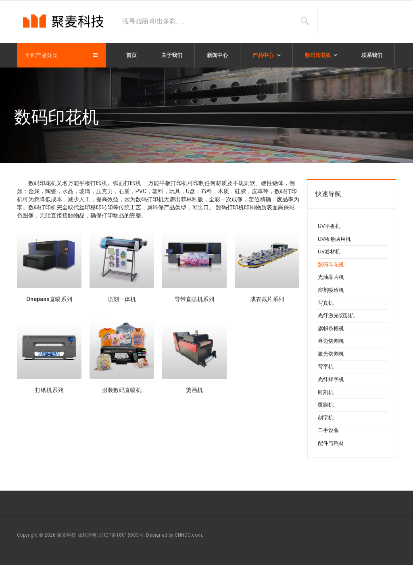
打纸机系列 (49, 390)
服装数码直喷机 (122, 390)
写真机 (326, 303)
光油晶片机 (331, 277)
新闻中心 (217, 55)
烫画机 (194, 390)
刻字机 (326, 418)
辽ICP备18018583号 (121, 535)
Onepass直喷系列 (49, 299)
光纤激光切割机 (336, 315)
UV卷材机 (329, 252)
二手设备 (328, 430)
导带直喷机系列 (194, 299)
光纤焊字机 (331, 379)
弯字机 (326, 366)
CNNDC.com (188, 535)
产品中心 (263, 55)
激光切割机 (331, 354)
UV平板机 (329, 226)
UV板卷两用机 (334, 239)
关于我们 (171, 55)
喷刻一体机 (122, 299)
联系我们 (371, 55)
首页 (131, 55)
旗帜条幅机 (331, 328)
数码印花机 (318, 55)
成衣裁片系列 (267, 299)
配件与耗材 (331, 443)
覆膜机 (326, 405)
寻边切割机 (331, 341)
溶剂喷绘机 (331, 290)
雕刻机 (326, 392)
